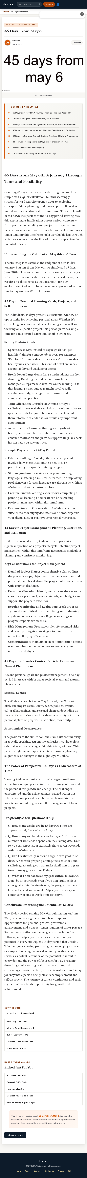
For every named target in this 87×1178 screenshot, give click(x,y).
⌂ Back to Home (15, 1135)
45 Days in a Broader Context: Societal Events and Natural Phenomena (45, 136)
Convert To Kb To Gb (17, 1082)
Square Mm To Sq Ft (16, 1048)
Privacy (61, 1171)
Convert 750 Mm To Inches (20, 1095)
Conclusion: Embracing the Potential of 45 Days (34, 153)
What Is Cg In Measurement (20, 1028)
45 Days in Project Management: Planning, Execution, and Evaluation (44, 130)
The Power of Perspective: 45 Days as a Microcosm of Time (40, 142)
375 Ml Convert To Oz (17, 1034)
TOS (70, 1171)
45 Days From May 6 (48, 1115)
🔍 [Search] (39, 4)
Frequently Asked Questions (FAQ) (28, 147)
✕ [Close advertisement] (82, 14)
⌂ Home (49, 4)
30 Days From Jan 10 (17, 1075)
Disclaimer (49, 1171)
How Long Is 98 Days (17, 1021)
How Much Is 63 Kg (16, 1089)
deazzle (8, 4)
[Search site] (29, 4)
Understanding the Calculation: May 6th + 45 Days (36, 118)
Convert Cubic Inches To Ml (20, 1041)
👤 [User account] (58, 4)
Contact (37, 1171)
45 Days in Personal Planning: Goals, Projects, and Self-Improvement (44, 124)
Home (18, 1171)
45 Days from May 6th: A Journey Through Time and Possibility (42, 113)
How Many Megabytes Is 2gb (21, 1102)
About (27, 1171)
